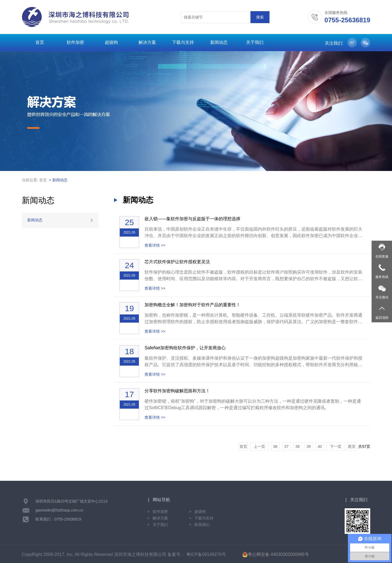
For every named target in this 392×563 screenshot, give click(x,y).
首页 (39, 42)
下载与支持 (183, 42)
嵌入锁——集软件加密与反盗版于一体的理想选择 (192, 218)
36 (275, 446)
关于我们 (255, 42)
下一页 (335, 446)
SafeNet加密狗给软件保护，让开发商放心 (185, 347)
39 (309, 446)
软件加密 (75, 42)
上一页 (259, 446)
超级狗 (111, 42)
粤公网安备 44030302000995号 (275, 554)
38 (297, 446)
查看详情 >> (155, 245)
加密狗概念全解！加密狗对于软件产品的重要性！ (192, 304)
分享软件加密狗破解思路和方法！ (177, 390)
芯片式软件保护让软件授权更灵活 (177, 261)
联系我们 (202, 524)
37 (286, 446)
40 (320, 446)
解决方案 (147, 42)
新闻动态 (219, 42)
